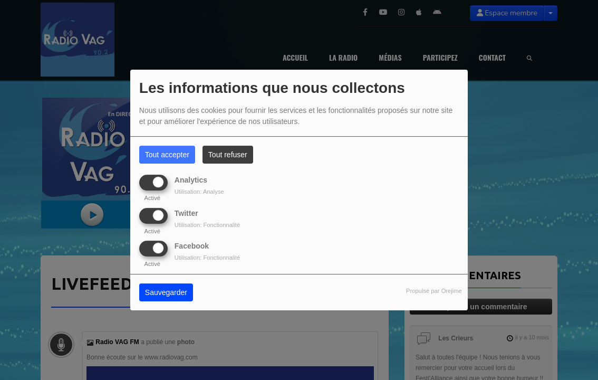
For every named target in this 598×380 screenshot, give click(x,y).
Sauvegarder (166, 292)
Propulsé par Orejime (434, 291)
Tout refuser (227, 154)
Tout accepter (167, 154)
